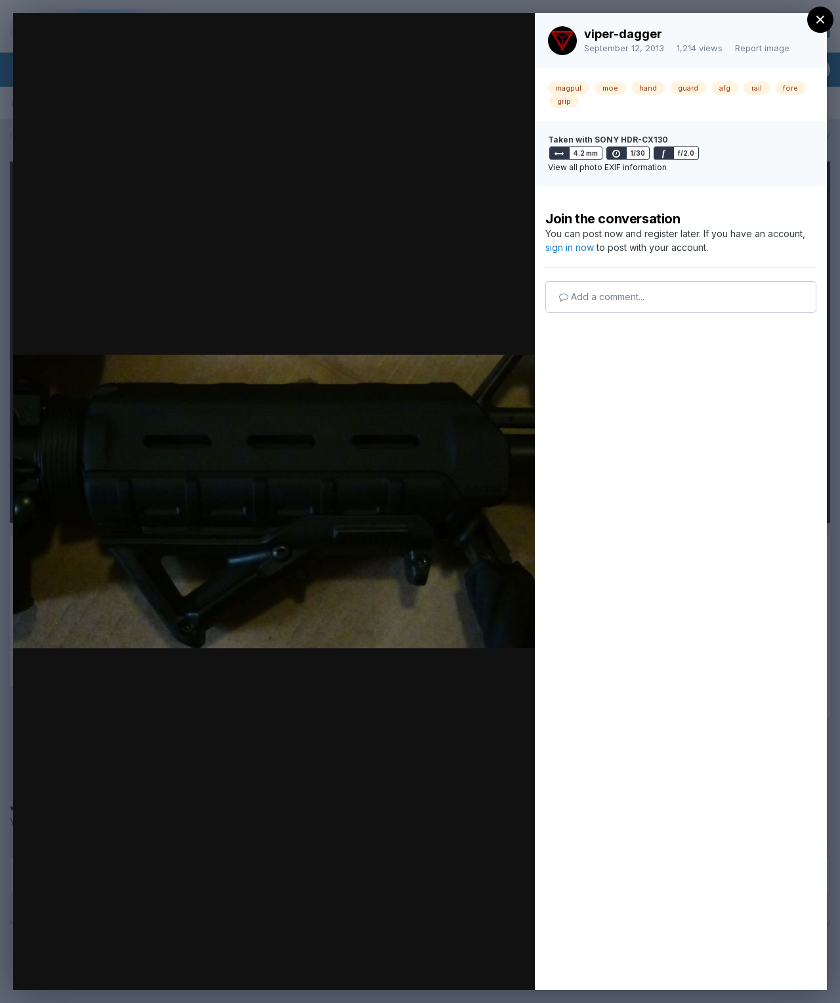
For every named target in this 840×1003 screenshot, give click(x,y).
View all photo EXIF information (607, 167)
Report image (762, 48)
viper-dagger (623, 34)
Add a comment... (601, 296)
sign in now (569, 247)
